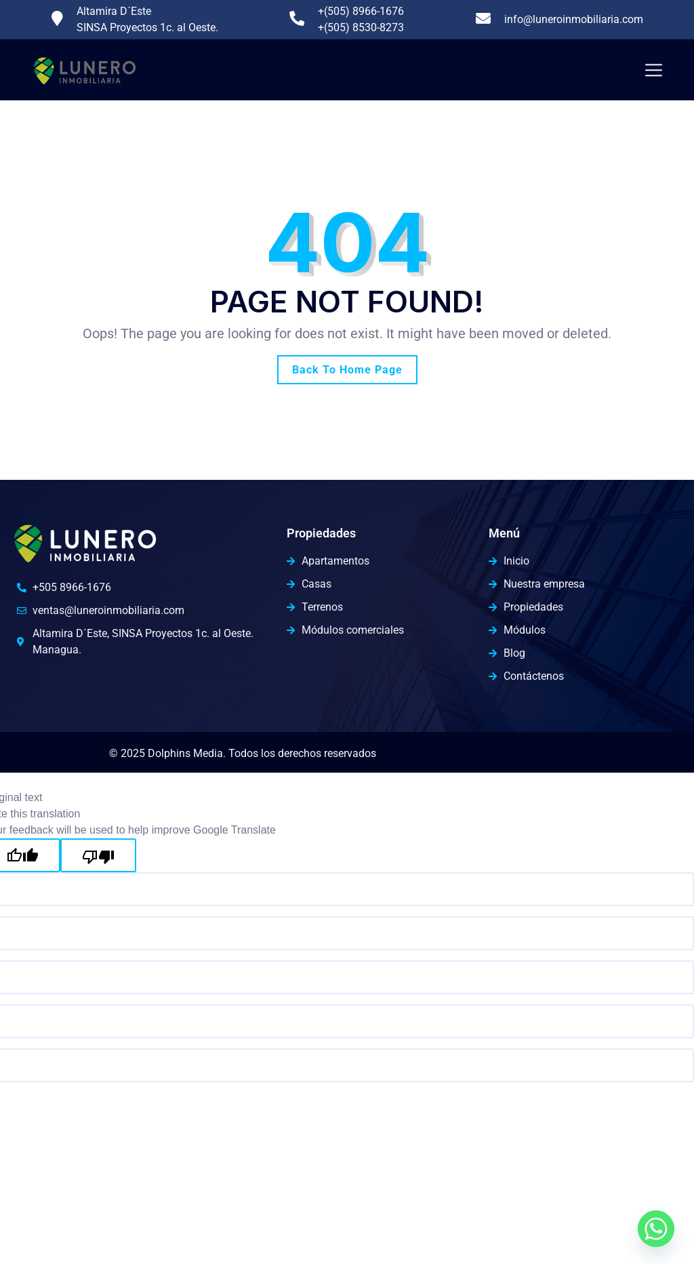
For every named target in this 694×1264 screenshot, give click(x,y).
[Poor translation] (98, 855)
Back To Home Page (347, 369)
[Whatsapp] (656, 1228)
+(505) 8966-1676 (361, 11)
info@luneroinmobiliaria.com (573, 19)
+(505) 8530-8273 (361, 27)
